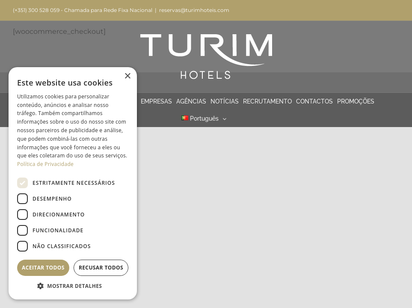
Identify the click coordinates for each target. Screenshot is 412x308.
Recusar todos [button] (101, 267)
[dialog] (73, 183)
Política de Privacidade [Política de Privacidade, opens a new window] (45, 164)
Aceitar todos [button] (43, 267)
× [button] (127, 76)
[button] (72, 286)
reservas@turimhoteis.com (194, 10)
